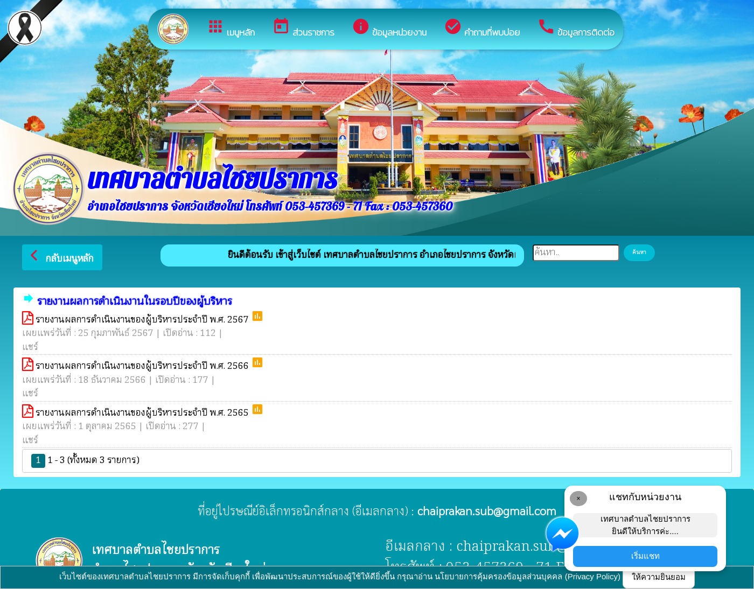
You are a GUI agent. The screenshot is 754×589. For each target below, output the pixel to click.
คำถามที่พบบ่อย (482, 28)
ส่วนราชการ (303, 28)
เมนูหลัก (230, 28)
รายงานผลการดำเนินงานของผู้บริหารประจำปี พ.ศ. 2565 (143, 413)
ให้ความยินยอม (659, 576)
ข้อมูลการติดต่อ (576, 28)
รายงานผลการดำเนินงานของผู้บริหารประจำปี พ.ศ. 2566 (143, 366)
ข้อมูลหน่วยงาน (389, 28)
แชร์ (30, 347)
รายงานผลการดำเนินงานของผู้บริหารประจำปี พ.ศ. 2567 (143, 320)
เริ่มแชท (645, 555)
